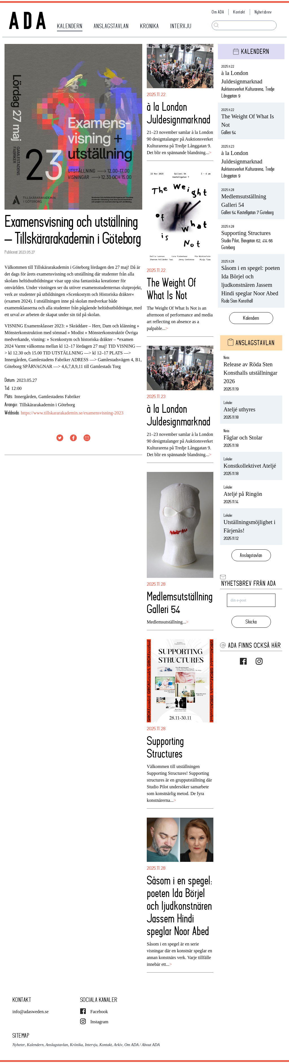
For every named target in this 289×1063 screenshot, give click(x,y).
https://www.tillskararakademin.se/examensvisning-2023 (72, 412)
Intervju (91, 1045)
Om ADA (218, 12)
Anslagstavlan (251, 555)
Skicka (251, 622)
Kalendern (251, 318)
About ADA (151, 1045)
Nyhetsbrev (263, 12)
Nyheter (18, 1045)
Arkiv (118, 1045)
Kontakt (239, 12)
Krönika (76, 1045)
